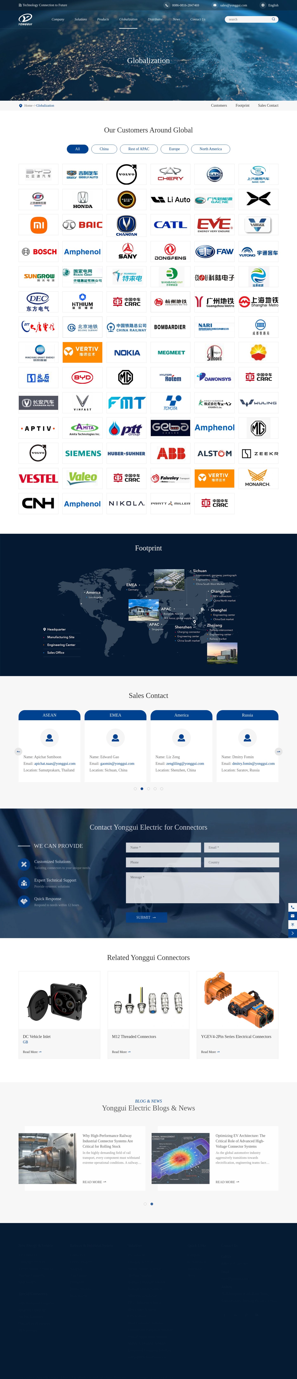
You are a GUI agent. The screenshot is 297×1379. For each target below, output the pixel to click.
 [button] (18, 752)
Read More (32, 1052)
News (176, 19)
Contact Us (197, 19)
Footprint (243, 105)
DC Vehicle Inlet (37, 1036)
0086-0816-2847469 (185, 5)
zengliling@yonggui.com (185, 764)
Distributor (155, 19)
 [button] (279, 752)
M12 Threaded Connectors (134, 1036)
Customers (219, 105)
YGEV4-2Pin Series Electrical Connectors (236, 1036)
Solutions (81, 19)
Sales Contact (268, 105)
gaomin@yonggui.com (117, 764)
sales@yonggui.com (233, 5)
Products (103, 19)
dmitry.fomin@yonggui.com (253, 764)
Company (58, 19)
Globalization (128, 19)
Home (28, 105)
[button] (135, 788)
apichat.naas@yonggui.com (55, 764)
